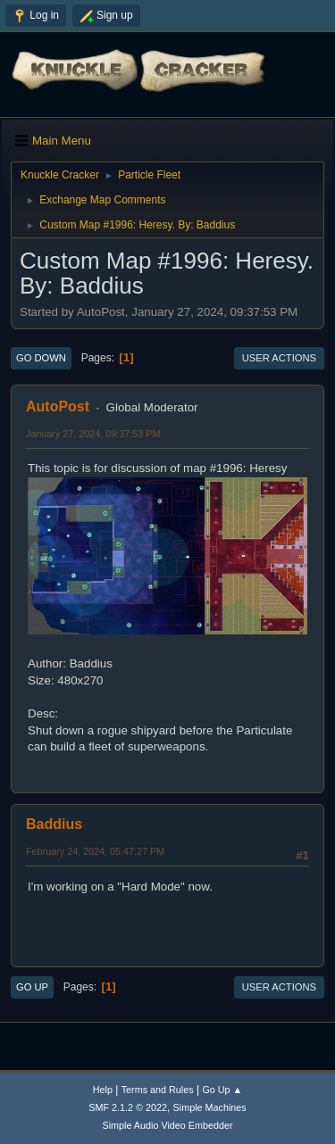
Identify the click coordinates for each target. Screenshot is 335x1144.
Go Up (32, 987)
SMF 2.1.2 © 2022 (127, 1107)
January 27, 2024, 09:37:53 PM (93, 433)
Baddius (54, 824)
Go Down (41, 357)
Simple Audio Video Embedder (167, 1125)
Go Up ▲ (222, 1089)
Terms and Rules (157, 1089)
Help (103, 1089)
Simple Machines (210, 1107)
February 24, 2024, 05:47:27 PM (95, 851)
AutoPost (57, 406)
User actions (279, 357)
